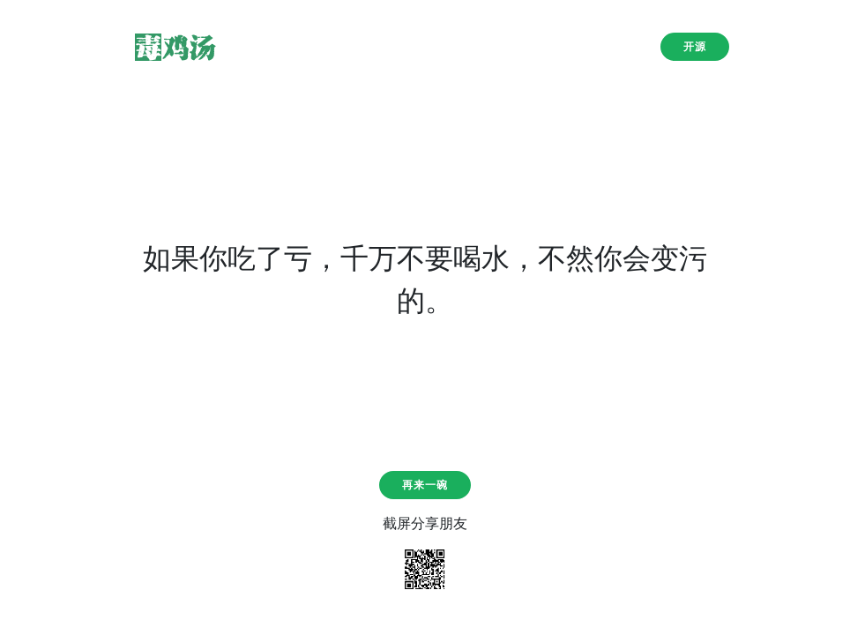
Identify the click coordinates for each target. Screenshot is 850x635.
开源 (694, 47)
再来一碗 (425, 485)
